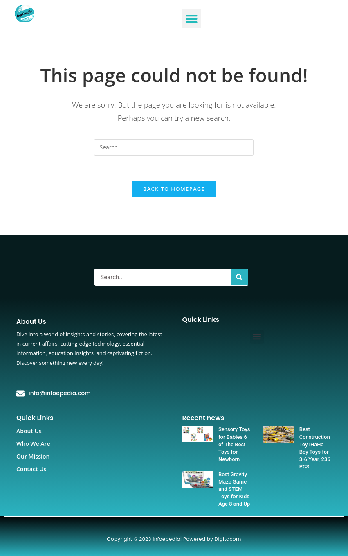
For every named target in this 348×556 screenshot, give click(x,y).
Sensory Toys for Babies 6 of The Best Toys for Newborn (234, 444)
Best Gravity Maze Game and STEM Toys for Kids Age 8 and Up (234, 489)
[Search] (239, 277)
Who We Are (33, 444)
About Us (29, 431)
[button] (191, 18)
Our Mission (32, 456)
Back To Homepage (174, 188)
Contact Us (31, 469)
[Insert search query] (174, 147)
